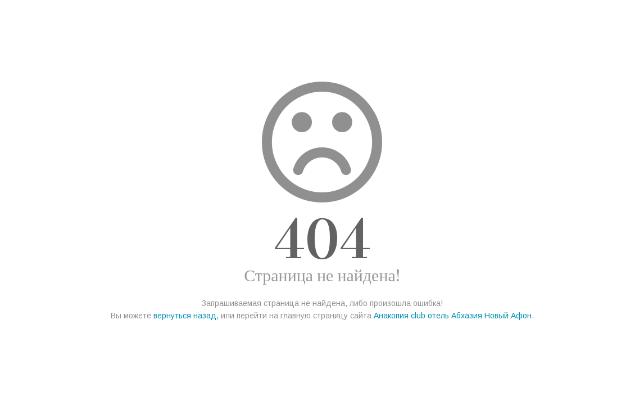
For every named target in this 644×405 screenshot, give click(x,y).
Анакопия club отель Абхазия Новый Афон (453, 315)
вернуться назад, (186, 315)
